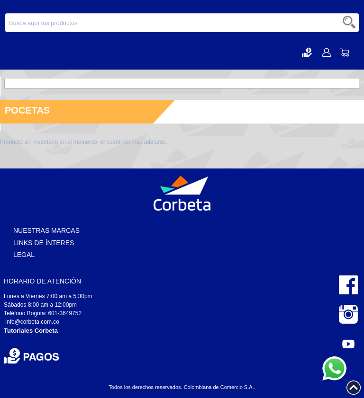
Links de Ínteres (43, 243)
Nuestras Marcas (46, 230)
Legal (24, 254)
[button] (307, 52)
